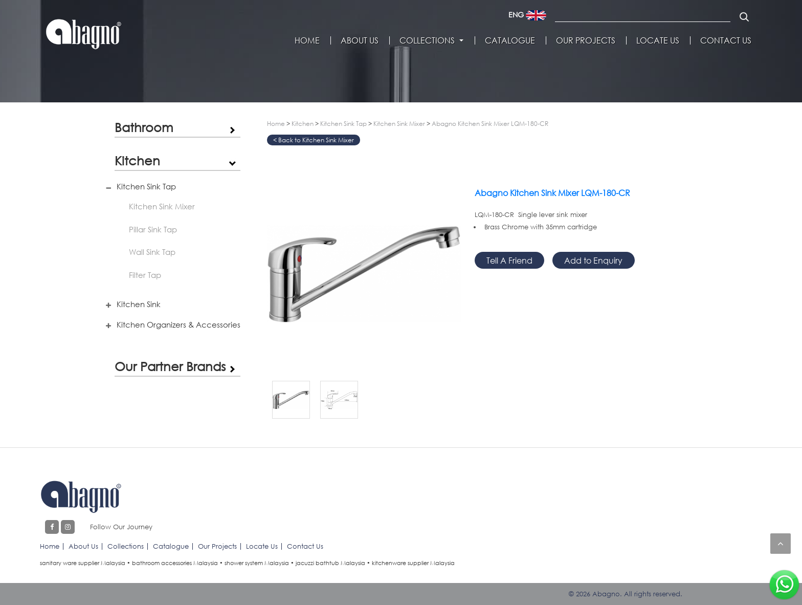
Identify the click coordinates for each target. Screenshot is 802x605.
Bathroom (144, 127)
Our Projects (585, 40)
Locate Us (657, 40)
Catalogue (510, 40)
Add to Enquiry (593, 260)
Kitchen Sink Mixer (162, 206)
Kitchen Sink (139, 304)
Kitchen (137, 160)
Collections (427, 40)
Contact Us (725, 40)
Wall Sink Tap (152, 251)
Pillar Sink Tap (153, 229)
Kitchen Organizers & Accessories (178, 324)
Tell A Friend (509, 260)
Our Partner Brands (170, 366)
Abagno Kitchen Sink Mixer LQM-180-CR (490, 123)
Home (307, 40)
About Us (359, 40)
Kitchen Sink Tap (146, 186)
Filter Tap (145, 274)
